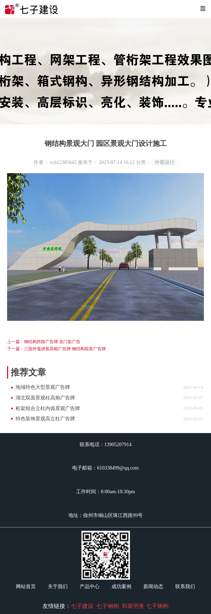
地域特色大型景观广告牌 (43, 387)
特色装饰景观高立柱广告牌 (45, 418)
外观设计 (165, 162)
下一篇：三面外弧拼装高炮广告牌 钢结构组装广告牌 (56, 348)
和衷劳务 (133, 606)
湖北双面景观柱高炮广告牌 (45, 397)
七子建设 (82, 606)
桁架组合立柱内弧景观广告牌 (48, 408)
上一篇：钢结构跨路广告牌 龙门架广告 (43, 341)
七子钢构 (107, 606)
